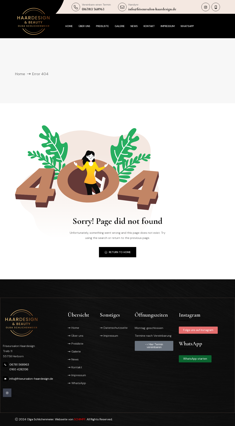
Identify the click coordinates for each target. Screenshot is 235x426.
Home (69, 26)
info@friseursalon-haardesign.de (152, 9)
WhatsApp (187, 26)
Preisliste (102, 26)
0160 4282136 (18, 369)
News (134, 26)
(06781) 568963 (93, 9)
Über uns (84, 26)
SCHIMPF (79, 419)
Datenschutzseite (115, 328)
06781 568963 (19, 364)
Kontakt (149, 26)
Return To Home (117, 252)
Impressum (168, 26)
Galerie (120, 26)
